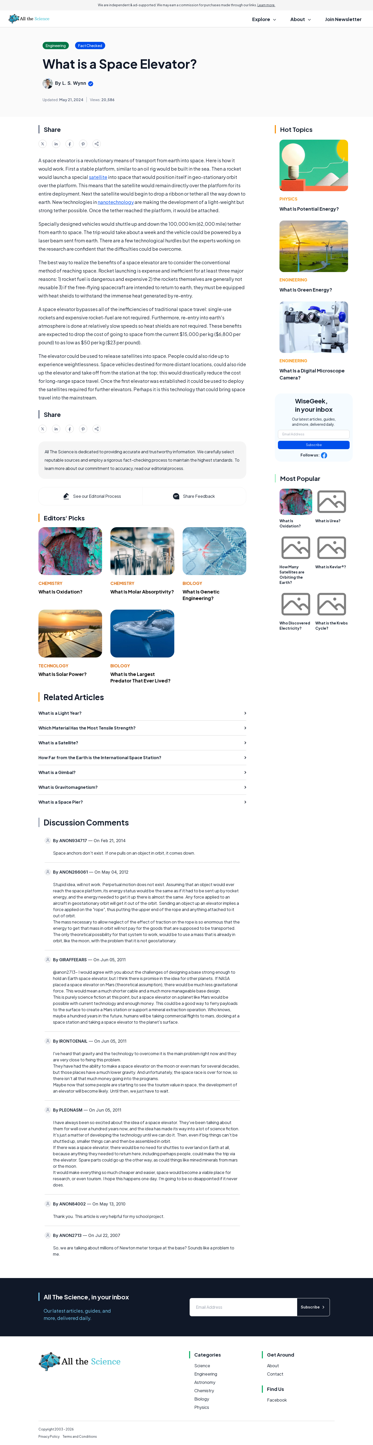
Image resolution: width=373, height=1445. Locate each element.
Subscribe (314, 445)
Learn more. (266, 5)
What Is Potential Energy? (309, 209)
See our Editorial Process (91, 496)
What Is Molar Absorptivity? (142, 592)
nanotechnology (116, 202)
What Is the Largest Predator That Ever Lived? (140, 677)
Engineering (293, 279)
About (273, 1365)
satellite (98, 177)
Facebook (277, 1400)
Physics (288, 199)
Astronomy (204, 1382)
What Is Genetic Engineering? (201, 595)
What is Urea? (328, 520)
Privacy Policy (48, 1436)
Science (202, 1365)
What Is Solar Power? (62, 674)
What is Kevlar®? (330, 566)
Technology (53, 665)
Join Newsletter (343, 19)
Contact (275, 1374)
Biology (192, 583)
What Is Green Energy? (305, 290)
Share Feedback (193, 496)
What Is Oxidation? (60, 592)
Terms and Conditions (80, 1436)
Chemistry (50, 583)
